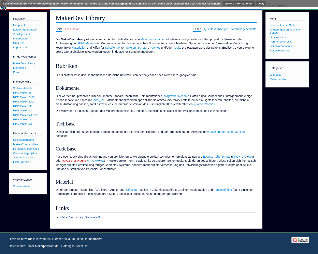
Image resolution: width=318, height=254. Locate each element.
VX (245, 156)
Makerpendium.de (152, 39)
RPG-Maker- (86, 43)
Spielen (131, 47)
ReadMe (183, 96)
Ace (250, 156)
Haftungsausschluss (74, 246)
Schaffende (112, 47)
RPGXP (237, 156)
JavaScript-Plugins (74, 160)
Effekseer (132, 189)
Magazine (170, 96)
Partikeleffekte (223, 189)
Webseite (275, 74)
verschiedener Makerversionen (227, 131)
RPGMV (93, 160)
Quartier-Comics (204, 104)
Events (207, 156)
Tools (176, 47)
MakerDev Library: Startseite (78, 217)
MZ (102, 160)
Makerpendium (279, 79)
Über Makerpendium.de (43, 246)
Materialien (79, 47)
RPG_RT (98, 100)
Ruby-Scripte (222, 156)
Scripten (143, 47)
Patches (155, 47)
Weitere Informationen (238, 3)
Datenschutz (17, 246)
